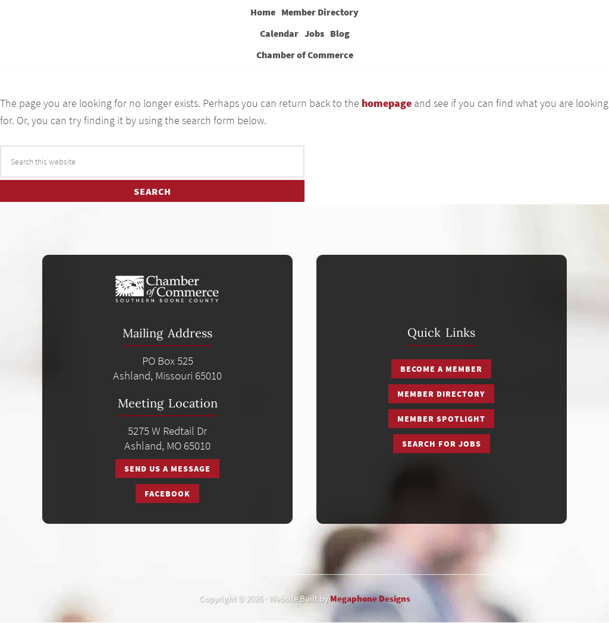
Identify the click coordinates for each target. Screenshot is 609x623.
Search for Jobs (441, 443)
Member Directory (441, 393)
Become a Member (441, 368)
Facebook (167, 493)
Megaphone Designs (370, 598)
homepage (387, 103)
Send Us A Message (167, 468)
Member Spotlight (441, 418)
